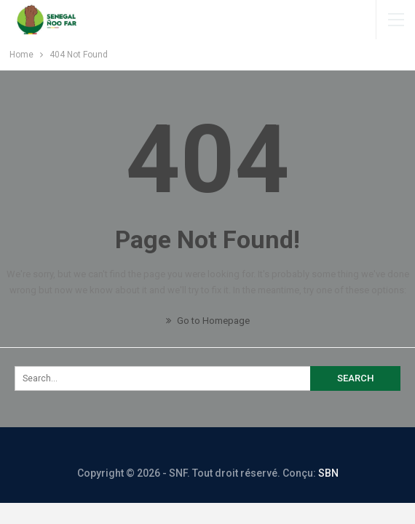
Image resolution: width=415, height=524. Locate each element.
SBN (328, 473)
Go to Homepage (208, 320)
